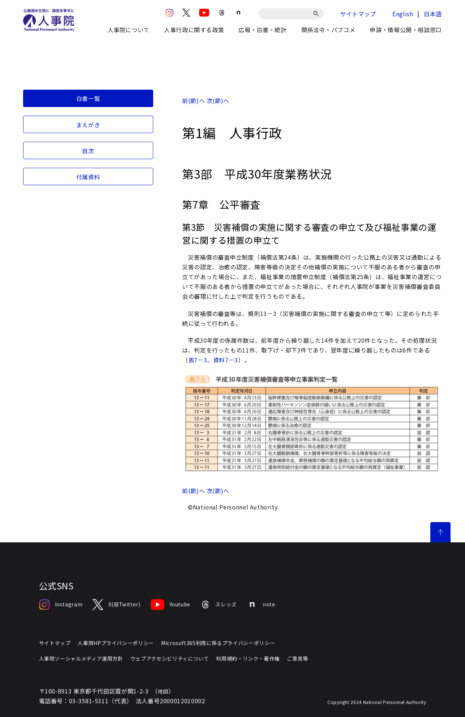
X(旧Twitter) (116, 604)
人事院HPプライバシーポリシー (116, 642)
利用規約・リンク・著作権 (248, 658)
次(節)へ (218, 100)
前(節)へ (193, 100)
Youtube (170, 604)
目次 (88, 150)
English (402, 13)
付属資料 (88, 176)
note (261, 604)
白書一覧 (88, 98)
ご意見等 (297, 658)
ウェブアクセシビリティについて (169, 658)
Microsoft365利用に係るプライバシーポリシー (218, 642)
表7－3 (197, 359)
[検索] (317, 13)
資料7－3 (225, 359)
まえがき (88, 124)
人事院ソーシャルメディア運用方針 (81, 658)
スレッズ (219, 604)
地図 (163, 691)
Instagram (61, 604)
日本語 (433, 13)
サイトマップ (358, 13)
